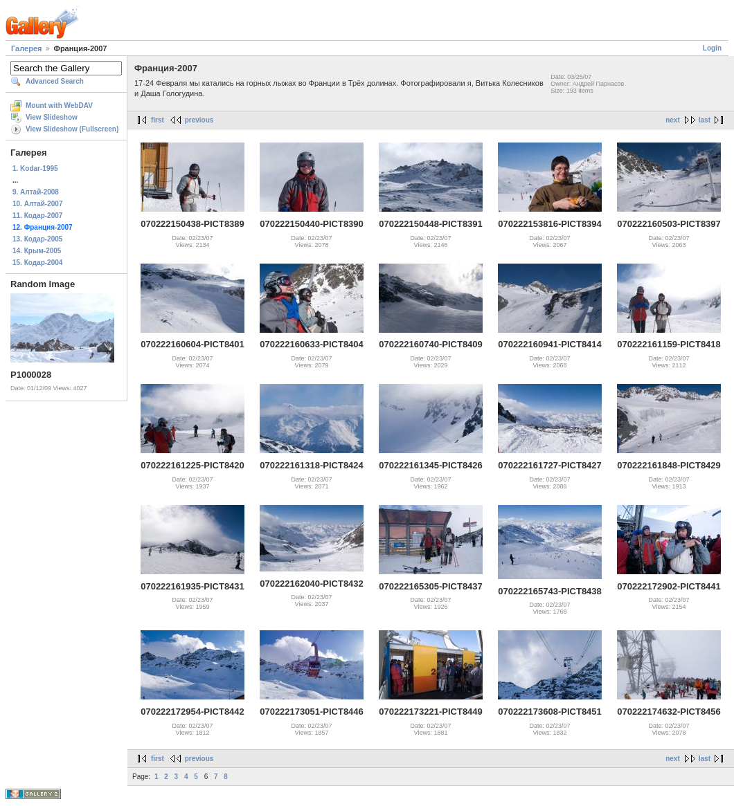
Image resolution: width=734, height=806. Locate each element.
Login (712, 48)
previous (199, 120)
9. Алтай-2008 (35, 192)
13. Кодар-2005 (37, 239)
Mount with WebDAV (59, 105)
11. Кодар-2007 (37, 215)
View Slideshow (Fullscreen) (72, 129)
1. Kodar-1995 (35, 168)
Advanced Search (55, 81)
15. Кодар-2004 (37, 262)
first (157, 120)
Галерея (26, 48)
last (704, 120)
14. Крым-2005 (36, 251)
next (672, 120)
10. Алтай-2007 (37, 204)
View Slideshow (52, 117)
